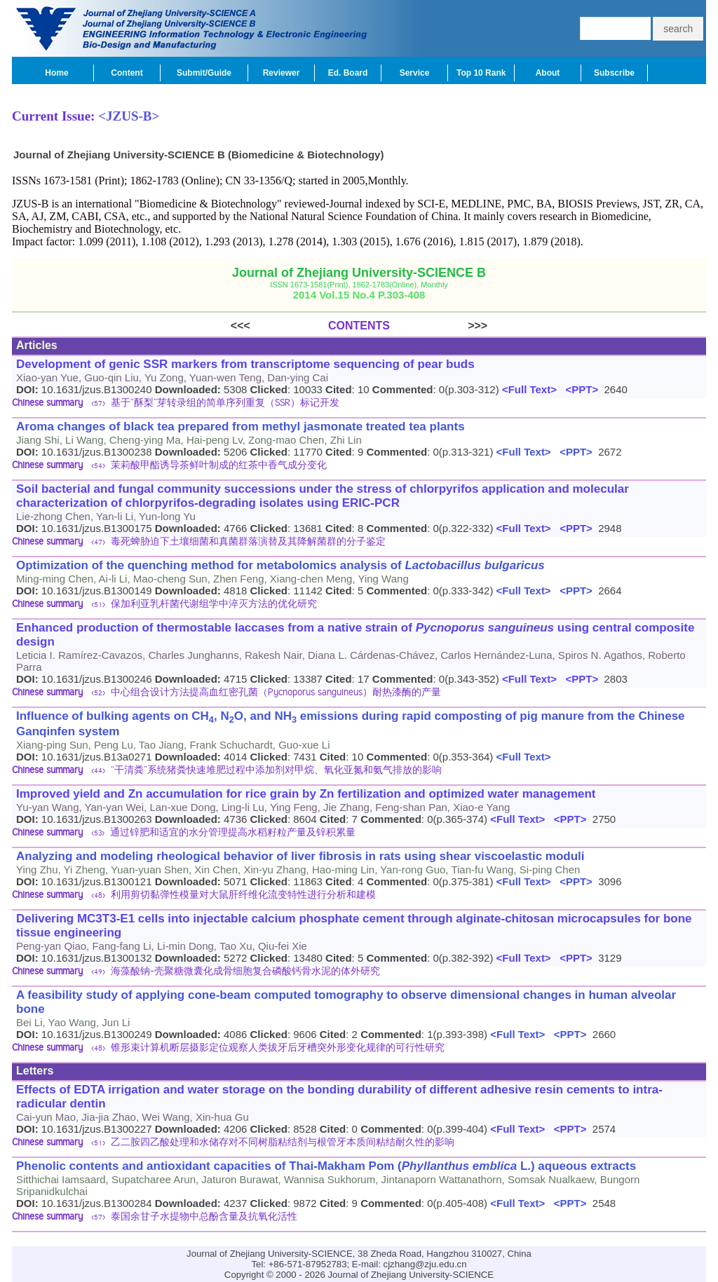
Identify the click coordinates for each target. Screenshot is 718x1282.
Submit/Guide (204, 73)
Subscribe (614, 73)
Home (56, 73)
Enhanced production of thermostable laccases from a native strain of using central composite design (355, 634)
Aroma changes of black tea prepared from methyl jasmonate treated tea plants (240, 426)
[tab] (359, 404)
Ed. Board (348, 73)
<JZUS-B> (128, 116)
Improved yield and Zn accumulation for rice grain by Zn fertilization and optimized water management (306, 793)
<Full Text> (528, 389)
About (548, 73)
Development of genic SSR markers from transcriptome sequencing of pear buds (245, 364)
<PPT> (579, 389)
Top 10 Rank (481, 73)
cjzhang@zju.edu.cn (425, 1264)
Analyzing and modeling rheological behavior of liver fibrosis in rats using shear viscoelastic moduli (300, 856)
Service (415, 73)
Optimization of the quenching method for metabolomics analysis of (280, 565)
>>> (438, 326)
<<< (279, 326)
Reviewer (281, 73)
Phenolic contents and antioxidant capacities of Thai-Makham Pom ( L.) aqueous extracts (326, 1166)
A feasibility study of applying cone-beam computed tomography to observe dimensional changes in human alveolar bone (346, 1002)
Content (126, 73)
